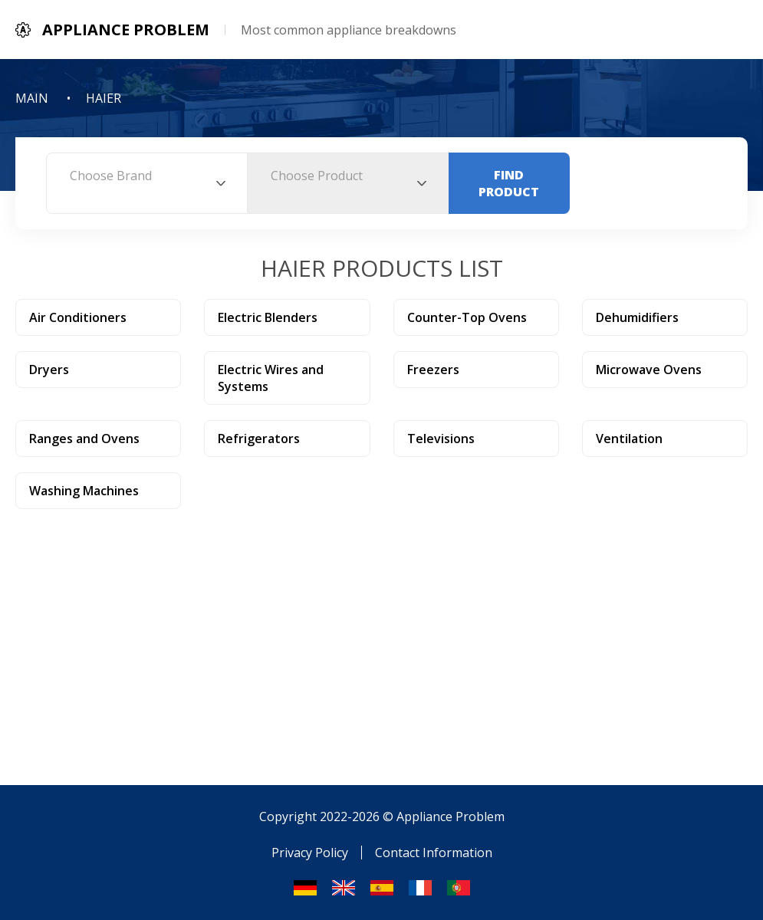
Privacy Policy (309, 852)
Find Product (509, 183)
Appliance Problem (450, 816)
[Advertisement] (381, 624)
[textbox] (147, 175)
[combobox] (147, 183)
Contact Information (433, 852)
